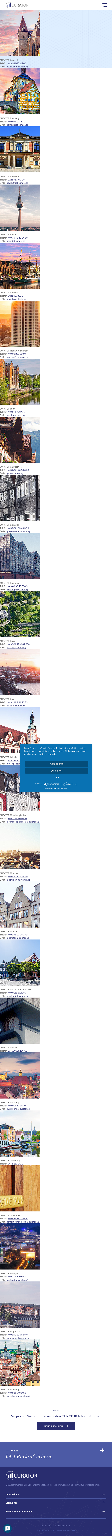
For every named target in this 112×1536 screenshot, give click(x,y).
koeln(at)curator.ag (16, 705)
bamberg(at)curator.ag (17, 124)
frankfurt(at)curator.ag (17, 357)
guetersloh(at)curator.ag (18, 531)
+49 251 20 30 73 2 (17, 934)
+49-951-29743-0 (16, 121)
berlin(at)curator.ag (16, 240)
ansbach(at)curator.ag (17, 66)
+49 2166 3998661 (17, 818)
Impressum (46, 1525)
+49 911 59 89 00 (17, 1105)
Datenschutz (62, 1525)
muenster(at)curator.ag (18, 937)
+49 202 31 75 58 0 (17, 1334)
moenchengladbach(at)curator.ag (23, 821)
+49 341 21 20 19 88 (18, 760)
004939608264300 (17, 1050)
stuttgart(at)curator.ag (17, 1279)
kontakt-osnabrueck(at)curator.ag (23, 1221)
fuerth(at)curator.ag (16, 415)
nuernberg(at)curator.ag (18, 1108)
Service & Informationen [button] (19, 1511)
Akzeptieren (57, 763)
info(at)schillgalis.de (16, 298)
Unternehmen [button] (13, 1494)
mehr (57, 777)
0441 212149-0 (15, 1163)
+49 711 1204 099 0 (18, 1276)
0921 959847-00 (16, 179)
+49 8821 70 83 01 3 (18, 470)
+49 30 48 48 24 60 (17, 237)
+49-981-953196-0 (17, 63)
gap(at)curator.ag (15, 473)
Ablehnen (56, 770)
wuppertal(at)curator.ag (18, 1337)
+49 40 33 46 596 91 (18, 586)
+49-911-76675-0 (16, 411)
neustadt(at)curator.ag (17, 996)
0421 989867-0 (15, 295)
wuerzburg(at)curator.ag (18, 1396)
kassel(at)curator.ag (16, 647)
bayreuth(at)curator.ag (17, 182)
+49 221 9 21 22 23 (17, 702)
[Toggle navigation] (104, 4)
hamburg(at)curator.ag (17, 589)
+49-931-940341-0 (17, 1392)
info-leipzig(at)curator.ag (18, 763)
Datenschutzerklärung (60, 788)
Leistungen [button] (12, 1502)
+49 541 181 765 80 (18, 1218)
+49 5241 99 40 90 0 (18, 528)
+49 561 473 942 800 (19, 644)
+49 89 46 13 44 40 (17, 876)
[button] (56, 1454)
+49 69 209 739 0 (17, 353)
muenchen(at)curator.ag (18, 879)
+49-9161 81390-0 (17, 992)
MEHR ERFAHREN (53, 1426)
